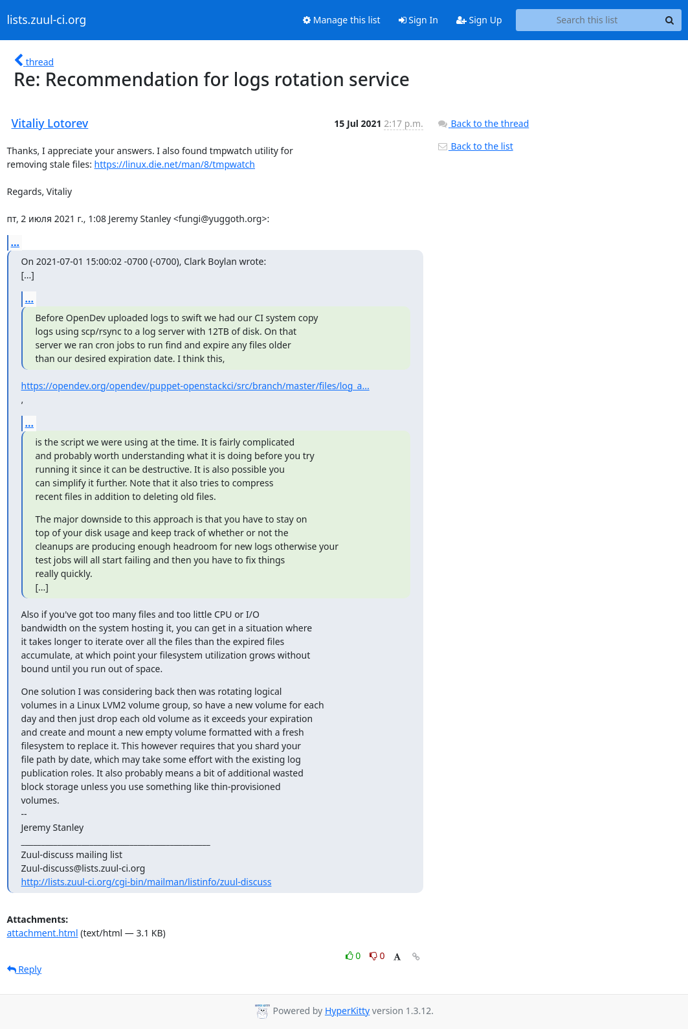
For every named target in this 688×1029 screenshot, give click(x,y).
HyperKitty (347, 1010)
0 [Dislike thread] (377, 955)
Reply (24, 969)
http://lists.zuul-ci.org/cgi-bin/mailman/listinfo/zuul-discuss (146, 882)
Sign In (418, 20)
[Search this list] (587, 20)
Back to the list (475, 146)
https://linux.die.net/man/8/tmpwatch (174, 164)
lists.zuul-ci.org (47, 20)
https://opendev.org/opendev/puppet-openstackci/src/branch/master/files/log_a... (195, 385)
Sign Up (479, 20)
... (15, 242)
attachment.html (42, 933)
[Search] (670, 20)
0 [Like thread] (354, 955)
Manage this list (342, 20)
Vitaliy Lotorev (50, 123)
